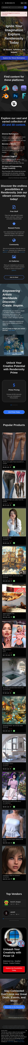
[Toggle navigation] (2, 3)
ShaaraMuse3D (7, 689)
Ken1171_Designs (15, 902)
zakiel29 (12, 912)
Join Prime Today (14, 412)
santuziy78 (6, 539)
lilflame (5, 463)
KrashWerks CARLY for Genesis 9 (11, 875)
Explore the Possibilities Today (14, 969)
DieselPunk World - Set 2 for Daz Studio (13, 575)
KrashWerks (6, 877)
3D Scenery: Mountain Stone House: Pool (13, 687)
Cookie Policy (10, 1041)
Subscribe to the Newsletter (14, 1007)
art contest (22, 252)
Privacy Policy (21, 1041)
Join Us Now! (14, 277)
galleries (5, 252)
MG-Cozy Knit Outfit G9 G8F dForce (12, 801)
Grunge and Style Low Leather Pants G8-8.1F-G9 (15, 499)
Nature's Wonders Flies (8, 613)
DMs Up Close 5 (7, 649)
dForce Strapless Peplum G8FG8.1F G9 (13, 839)
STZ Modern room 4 (8, 763)
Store (17, 904)
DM (5, 651)
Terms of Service (19, 1040)
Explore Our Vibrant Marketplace (14, 58)
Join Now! (12, 330)
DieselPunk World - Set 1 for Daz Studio (13, 725)
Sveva (5, 841)
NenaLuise (24, 354)
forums (6, 250)
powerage (6, 577)
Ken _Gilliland (7, 615)
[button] (3, 918)
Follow (13, 904)
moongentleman (7, 803)
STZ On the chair (7, 537)
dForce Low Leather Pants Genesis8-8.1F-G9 (14, 461)
